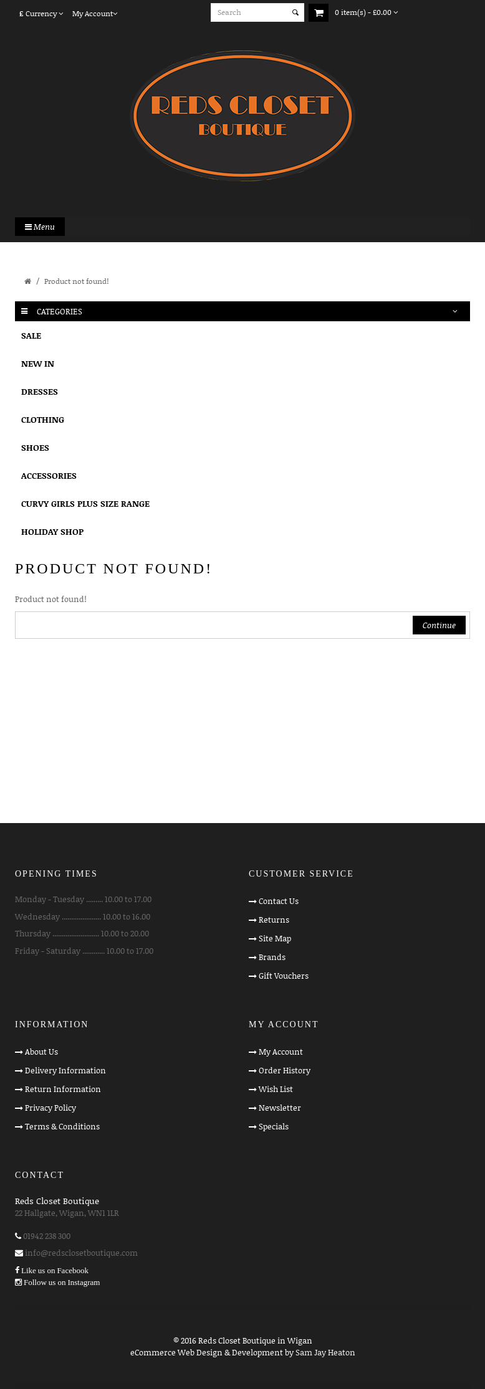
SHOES (35, 447)
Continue (439, 625)
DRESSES (39, 391)
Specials (274, 1126)
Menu (40, 226)
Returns (274, 919)
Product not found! (76, 281)
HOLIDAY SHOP (52, 531)
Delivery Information (65, 1070)
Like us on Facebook (55, 1270)
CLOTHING (42, 419)
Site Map (275, 938)
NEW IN (37, 363)
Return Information (63, 1089)
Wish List (276, 1089)
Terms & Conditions (62, 1126)
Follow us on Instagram (62, 1282)
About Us (41, 1051)
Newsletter (280, 1107)
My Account (281, 1051)
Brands (272, 957)
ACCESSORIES (49, 475)
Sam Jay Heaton (325, 1352)
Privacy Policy (50, 1107)
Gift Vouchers (284, 975)
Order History (284, 1070)
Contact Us (279, 900)
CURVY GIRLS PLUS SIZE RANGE (85, 503)
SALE (31, 335)
